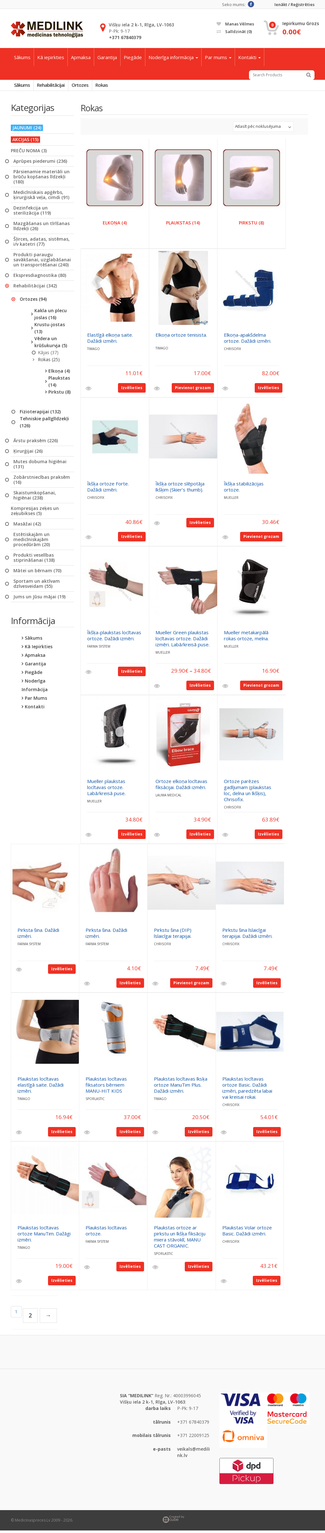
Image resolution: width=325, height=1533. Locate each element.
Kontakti (249, 57)
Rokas (118, 86)
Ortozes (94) (33, 302)
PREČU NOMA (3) (29, 153)
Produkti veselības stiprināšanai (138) (34, 560)
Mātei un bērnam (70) (37, 573)
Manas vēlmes (235, 24)
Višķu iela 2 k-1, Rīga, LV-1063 (141, 25)
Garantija (107, 57)
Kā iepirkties (50, 57)
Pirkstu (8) (59, 394)
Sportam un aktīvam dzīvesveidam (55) (36, 586)
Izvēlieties (131, 390)
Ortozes (92, 86)
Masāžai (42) (27, 526)
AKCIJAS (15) (25, 142)
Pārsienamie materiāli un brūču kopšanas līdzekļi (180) (41, 179)
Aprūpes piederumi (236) (40, 163)
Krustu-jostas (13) (49, 330)
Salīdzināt (234, 31)
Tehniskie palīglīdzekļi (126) (44, 424)
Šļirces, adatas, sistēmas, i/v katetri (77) (41, 244)
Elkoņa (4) (59, 373)
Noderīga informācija (173, 57)
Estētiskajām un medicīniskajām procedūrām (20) (31, 542)
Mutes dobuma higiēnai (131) (39, 467)
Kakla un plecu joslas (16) (50, 316)
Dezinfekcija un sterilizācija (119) (32, 213)
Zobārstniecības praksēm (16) (41, 482)
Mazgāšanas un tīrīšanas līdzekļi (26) (41, 228)
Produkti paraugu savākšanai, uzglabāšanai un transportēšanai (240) (42, 262)
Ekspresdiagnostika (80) (39, 277)
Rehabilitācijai (58, 86)
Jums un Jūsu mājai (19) (39, 599)
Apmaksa (81, 57)
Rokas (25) (49, 362)
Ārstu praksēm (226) (35, 443)
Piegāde (133, 57)
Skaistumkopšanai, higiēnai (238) (34, 498)
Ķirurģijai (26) (28, 453)
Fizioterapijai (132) (40, 414)
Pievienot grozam (193, 390)
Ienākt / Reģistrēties (294, 4)
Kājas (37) (48, 355)
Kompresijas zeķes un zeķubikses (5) (35, 513)
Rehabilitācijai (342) (35, 288)
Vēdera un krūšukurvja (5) (50, 344)
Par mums (218, 57)
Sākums (22, 57)
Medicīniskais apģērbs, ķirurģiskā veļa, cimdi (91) (41, 197)
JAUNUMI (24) (26, 130)
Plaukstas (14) (59, 383)
